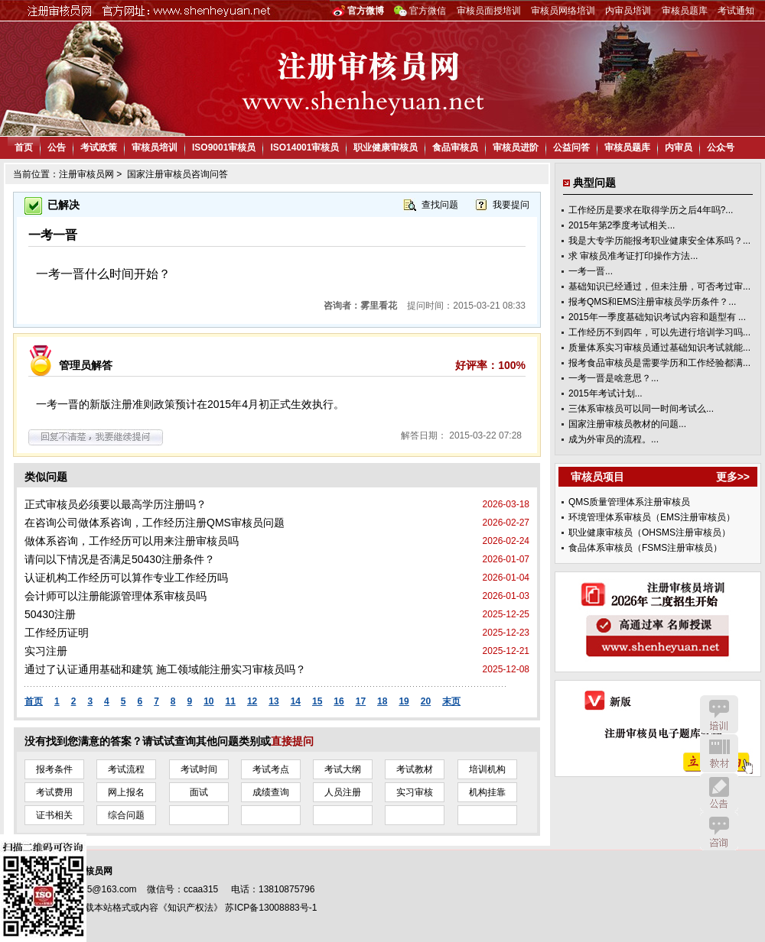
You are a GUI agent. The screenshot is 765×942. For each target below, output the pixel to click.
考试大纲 (342, 769)
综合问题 (126, 815)
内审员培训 (628, 10)
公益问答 (571, 147)
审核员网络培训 (563, 10)
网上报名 (126, 792)
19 (404, 701)
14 (296, 701)
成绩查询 (270, 792)
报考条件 (54, 769)
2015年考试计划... (605, 393)
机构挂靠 (487, 792)
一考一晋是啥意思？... (613, 378)
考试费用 (54, 792)
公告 (56, 147)
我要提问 (511, 204)
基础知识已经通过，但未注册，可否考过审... (659, 286)
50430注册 (50, 614)
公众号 (720, 147)
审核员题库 (685, 10)
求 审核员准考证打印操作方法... (633, 256)
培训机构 (487, 769)
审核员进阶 (516, 147)
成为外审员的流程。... (613, 439)
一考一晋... (590, 271)
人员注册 (342, 792)
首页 (24, 147)
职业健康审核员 (385, 147)
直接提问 (292, 741)
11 (231, 701)
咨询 (719, 831)
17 (361, 701)
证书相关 (54, 815)
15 (317, 701)
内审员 (678, 147)
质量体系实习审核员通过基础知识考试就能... (659, 347)
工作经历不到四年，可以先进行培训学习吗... (659, 332)
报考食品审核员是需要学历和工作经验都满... (659, 363)
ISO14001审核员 (304, 147)
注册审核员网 (86, 174)
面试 (199, 792)
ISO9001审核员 (224, 147)
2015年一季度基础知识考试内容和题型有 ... (657, 317)
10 (208, 701)
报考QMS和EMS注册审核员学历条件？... (652, 301)
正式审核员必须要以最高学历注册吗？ (115, 504)
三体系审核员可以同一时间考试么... (641, 408)
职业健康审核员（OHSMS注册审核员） (649, 532)
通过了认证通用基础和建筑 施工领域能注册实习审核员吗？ (165, 669)
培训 (719, 714)
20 (426, 701)
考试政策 (98, 147)
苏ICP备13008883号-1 (271, 907)
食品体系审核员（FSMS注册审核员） (645, 547)
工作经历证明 (56, 632)
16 (338, 701)
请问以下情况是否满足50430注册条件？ (119, 559)
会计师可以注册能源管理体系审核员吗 (115, 596)
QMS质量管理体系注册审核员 (629, 502)
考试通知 (736, 10)
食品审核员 (455, 147)
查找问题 (440, 204)
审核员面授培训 (489, 10)
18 (382, 701)
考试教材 (414, 769)
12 (252, 701)
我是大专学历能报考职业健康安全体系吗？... (659, 240)
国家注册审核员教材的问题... (627, 424)
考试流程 (126, 769)
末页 (451, 701)
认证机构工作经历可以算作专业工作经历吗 (126, 577)
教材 (719, 753)
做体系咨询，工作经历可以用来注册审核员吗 (131, 541)
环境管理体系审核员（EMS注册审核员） (651, 517)
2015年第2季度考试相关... (621, 225)
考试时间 (199, 769)
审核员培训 (154, 147)
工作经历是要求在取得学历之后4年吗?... (650, 210)
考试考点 (270, 769)
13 (273, 701)
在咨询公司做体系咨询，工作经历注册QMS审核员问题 (154, 522)
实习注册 (45, 651)
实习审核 (414, 792)
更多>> (733, 477)
